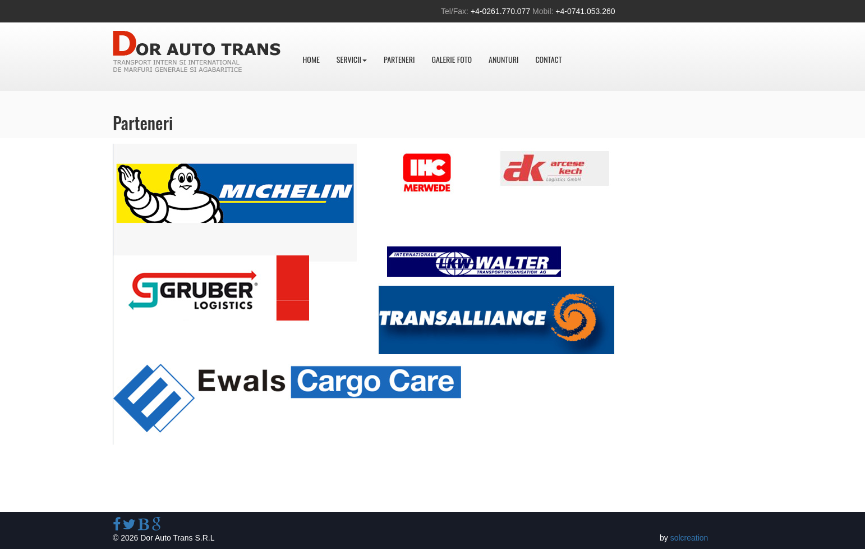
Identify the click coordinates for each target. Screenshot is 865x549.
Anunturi (503, 59)
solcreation (689, 537)
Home (311, 59)
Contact (548, 59)
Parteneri (399, 59)
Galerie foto (451, 59)
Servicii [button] (352, 59)
